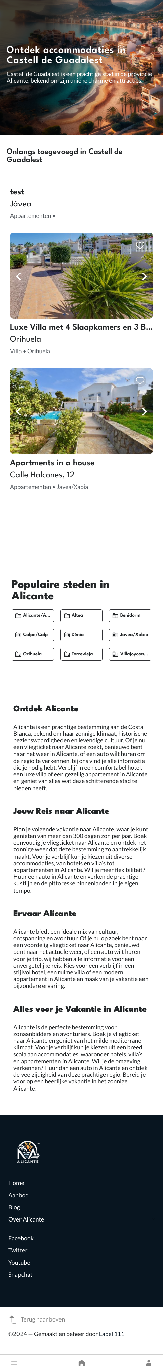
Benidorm (130, 615)
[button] (14, 1363)
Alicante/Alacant (41, 615)
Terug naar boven (36, 1319)
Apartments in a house (52, 463)
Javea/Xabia (134, 635)
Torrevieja (82, 654)
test (17, 192)
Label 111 (112, 1333)
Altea (77, 615)
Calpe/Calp (35, 635)
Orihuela (32, 654)
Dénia (78, 635)
